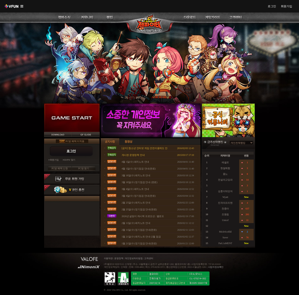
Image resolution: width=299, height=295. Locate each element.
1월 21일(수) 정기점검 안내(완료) (139, 243)
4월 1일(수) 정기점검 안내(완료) (139, 168)
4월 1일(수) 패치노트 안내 (135, 162)
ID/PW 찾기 (69, 160)
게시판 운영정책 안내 (133, 155)
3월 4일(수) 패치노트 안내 (135, 189)
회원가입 (286, 6)
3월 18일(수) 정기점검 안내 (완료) (140, 182)
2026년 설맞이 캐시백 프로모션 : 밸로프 (143, 216)
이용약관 (108, 258)
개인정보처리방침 (133, 258)
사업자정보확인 (216, 267)
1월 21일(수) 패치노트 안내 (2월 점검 (141, 236)
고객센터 (148, 258)
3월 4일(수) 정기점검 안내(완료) (139, 196)
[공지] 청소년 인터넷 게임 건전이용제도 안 (144, 148)
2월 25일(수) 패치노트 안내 (136, 202)
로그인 (272, 6)
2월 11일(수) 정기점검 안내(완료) (139, 230)
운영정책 (118, 258)
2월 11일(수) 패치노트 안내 (136, 223)
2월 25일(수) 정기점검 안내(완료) (139, 209)
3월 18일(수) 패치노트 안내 (136, 175)
